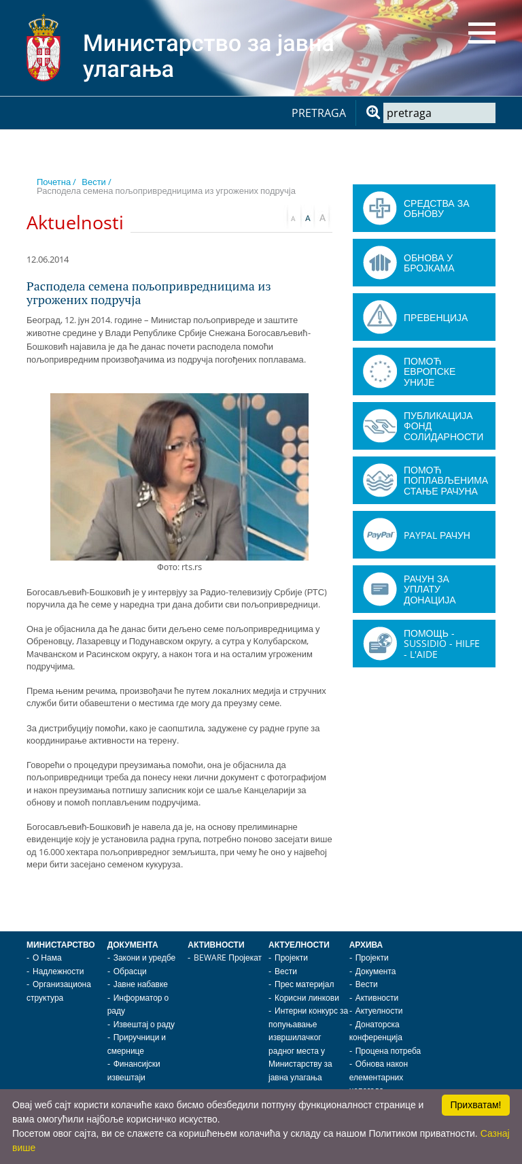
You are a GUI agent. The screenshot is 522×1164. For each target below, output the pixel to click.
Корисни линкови (307, 997)
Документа (132, 944)
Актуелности (299, 944)
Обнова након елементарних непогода (378, 1077)
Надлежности (58, 971)
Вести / (96, 182)
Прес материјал (304, 984)
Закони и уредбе (144, 957)
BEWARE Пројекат (228, 957)
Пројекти (291, 957)
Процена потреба (388, 1051)
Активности (216, 944)
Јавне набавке (141, 984)
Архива (366, 944)
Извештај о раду (144, 1024)
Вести (286, 971)
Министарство (61, 944)
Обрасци (130, 971)
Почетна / (56, 182)
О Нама (47, 957)
